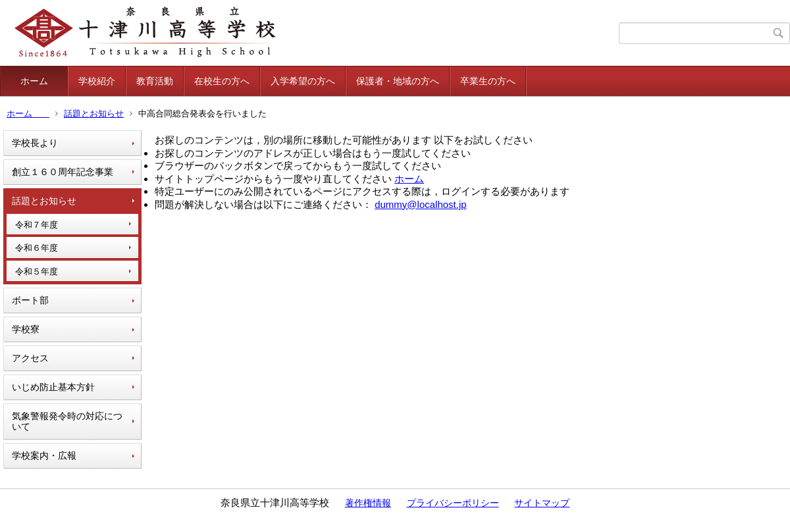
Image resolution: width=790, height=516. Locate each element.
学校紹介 (96, 81)
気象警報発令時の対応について (67, 421)
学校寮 (26, 329)
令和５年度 (36, 271)
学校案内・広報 (44, 455)
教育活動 (154, 81)
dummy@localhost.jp (420, 204)
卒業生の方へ (487, 81)
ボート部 (30, 300)
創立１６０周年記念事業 (62, 172)
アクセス (30, 358)
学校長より (35, 143)
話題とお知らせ (94, 113)
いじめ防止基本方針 (53, 387)
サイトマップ (541, 503)
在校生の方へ (222, 81)
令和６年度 (36, 248)
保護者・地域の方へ (397, 81)
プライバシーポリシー (453, 503)
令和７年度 (36, 225)
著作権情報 (368, 503)
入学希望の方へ (303, 81)
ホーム (43, 81)
